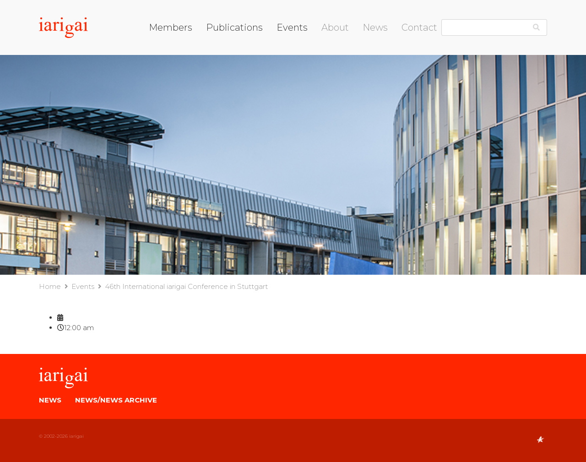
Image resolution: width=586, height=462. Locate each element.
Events (292, 27)
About (335, 27)
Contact (419, 27)
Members (170, 27)
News (375, 27)
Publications (234, 27)
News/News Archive (116, 400)
